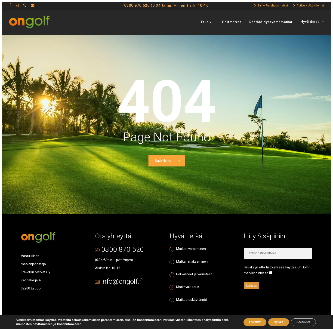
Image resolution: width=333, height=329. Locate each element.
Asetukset (301, 322)
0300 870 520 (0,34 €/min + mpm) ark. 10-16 (166, 7)
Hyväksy (245, 322)
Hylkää (273, 322)
